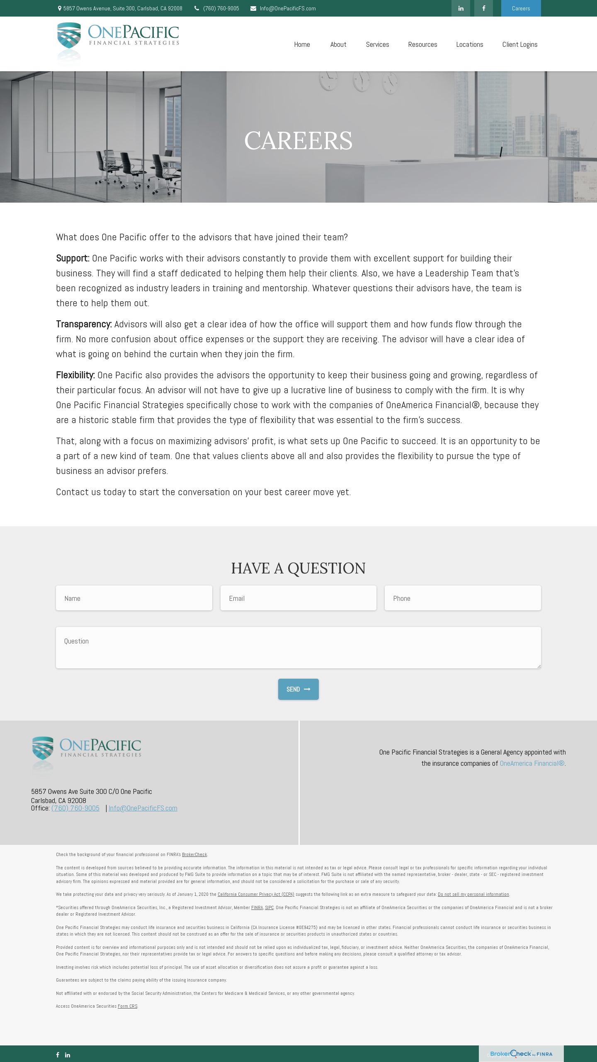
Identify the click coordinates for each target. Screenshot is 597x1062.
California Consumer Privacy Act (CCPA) (256, 894)
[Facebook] (483, 8)
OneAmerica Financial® (532, 763)
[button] (302, 44)
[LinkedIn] (460, 8)
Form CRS (127, 1006)
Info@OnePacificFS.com (283, 8)
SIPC (269, 907)
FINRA (257, 907)
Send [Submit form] (298, 689)
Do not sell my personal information (473, 894)
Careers (521, 8)
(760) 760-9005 (216, 8)
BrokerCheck (194, 854)
